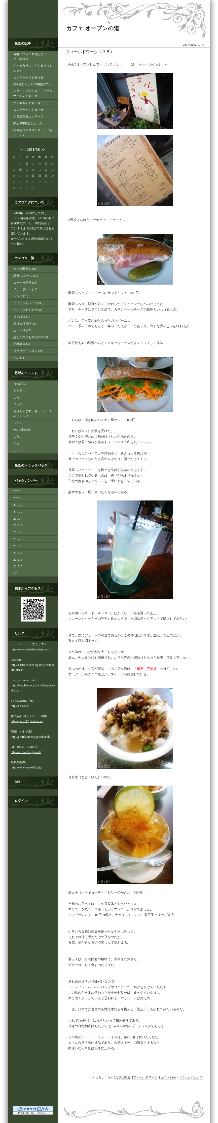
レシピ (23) (20, 296)
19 (46, 175)
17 (33, 175)
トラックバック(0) (191, 1077)
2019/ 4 (17, 518)
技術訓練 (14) (22, 317)
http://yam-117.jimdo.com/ (27, 721)
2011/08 (33, 149)
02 (27, 163)
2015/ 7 (17, 566)
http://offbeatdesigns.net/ (26, 752)
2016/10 (18, 546)
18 (39, 175)
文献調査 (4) (21, 344)
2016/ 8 (17, 553)
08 (20, 169)
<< (23, 149)
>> (43, 149)
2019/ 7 (17, 512)
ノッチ (17, 404)
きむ (16, 443)
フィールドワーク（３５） (90, 52)
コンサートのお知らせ (28, 77)
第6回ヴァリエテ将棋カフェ (32, 84)
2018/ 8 (17, 525)
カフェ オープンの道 (92, 28)
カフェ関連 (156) (24, 268)
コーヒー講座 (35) (25, 282)
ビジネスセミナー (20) (28, 310)
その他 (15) (20, 358)
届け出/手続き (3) (25, 323)
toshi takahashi (22, 429)
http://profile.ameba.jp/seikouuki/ (31, 737)
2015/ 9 (17, 559)
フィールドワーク (145, 1077)
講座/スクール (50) (25, 276)
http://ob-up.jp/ (20, 706)
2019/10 (18, 505)
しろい (17, 397)
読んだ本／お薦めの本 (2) (30, 337)
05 (46, 163)
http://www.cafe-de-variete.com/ (30, 649)
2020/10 (18, 491)
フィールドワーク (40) (28, 303)
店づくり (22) (22, 330)
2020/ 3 (17, 498)
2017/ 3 (17, 539)
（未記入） (20, 383)
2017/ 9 (17, 532)
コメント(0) (168, 1077)
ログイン (21, 801)
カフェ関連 (122, 1077)
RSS (18, 781)
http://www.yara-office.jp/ (26, 767)
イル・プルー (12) (25, 289)
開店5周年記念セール (27, 123)
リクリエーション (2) (27, 351)
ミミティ (19, 390)
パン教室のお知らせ (27, 103)
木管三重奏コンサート (28, 116)
